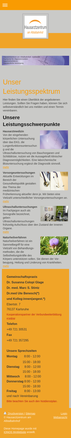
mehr (6, 167)
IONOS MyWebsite (15, 432)
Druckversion (14, 413)
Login (64, 413)
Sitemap (30, 413)
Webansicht (60, 417)
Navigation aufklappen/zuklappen (35, 5)
